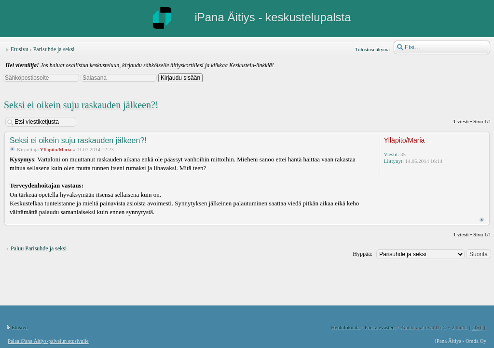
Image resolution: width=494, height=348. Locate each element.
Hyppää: (362, 253)
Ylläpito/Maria (55, 149)
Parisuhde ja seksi (54, 49)
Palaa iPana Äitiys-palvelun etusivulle (48, 341)
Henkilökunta (345, 327)
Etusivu (19, 49)
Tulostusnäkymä (372, 49)
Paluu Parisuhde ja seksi (39, 248)
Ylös (481, 219)
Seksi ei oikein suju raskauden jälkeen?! (81, 105)
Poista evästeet (380, 327)
